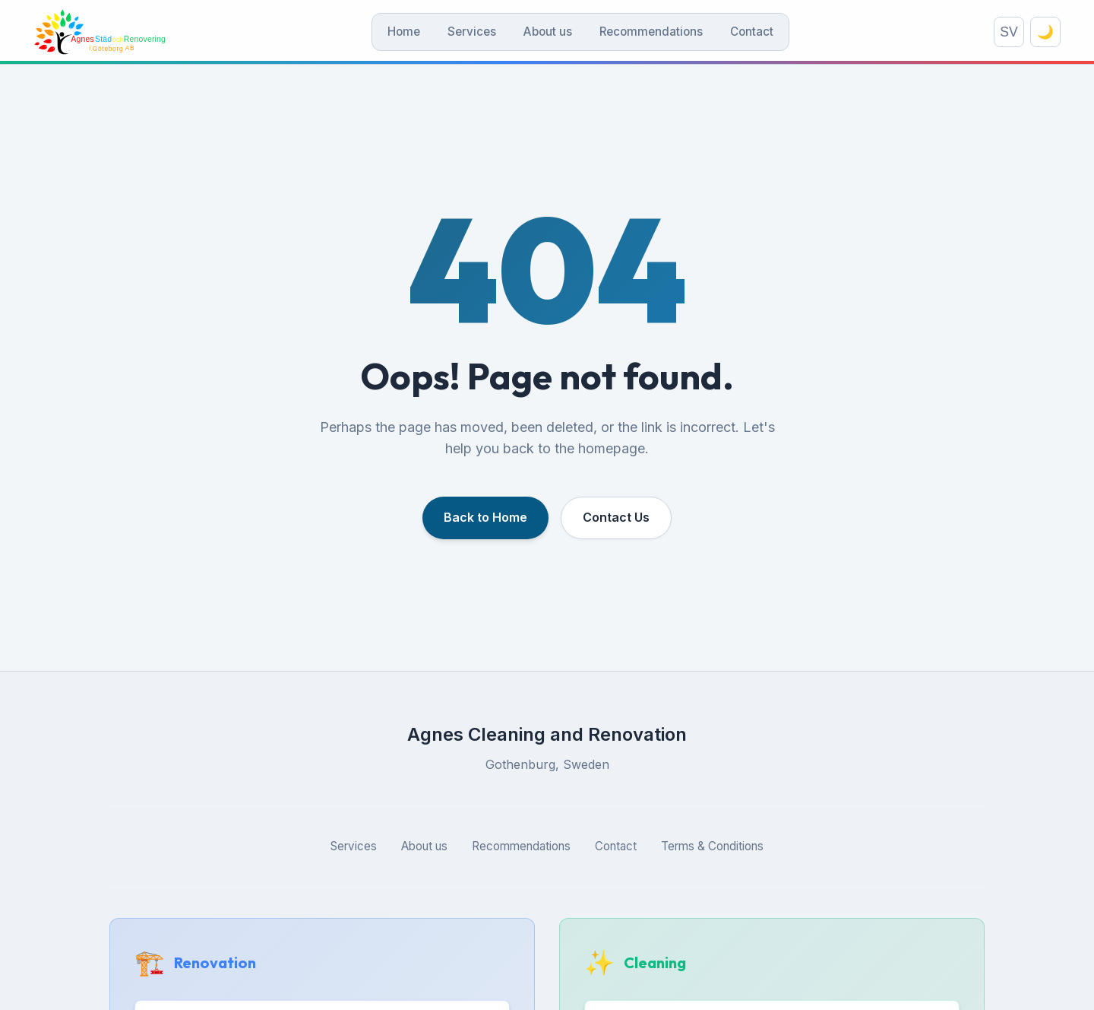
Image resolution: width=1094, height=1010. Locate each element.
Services (471, 31)
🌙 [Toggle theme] (1045, 32)
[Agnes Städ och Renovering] (99, 32)
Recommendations (651, 31)
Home (403, 31)
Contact (751, 31)
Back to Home (485, 517)
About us (547, 31)
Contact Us (616, 517)
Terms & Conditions (712, 846)
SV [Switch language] (1008, 32)
